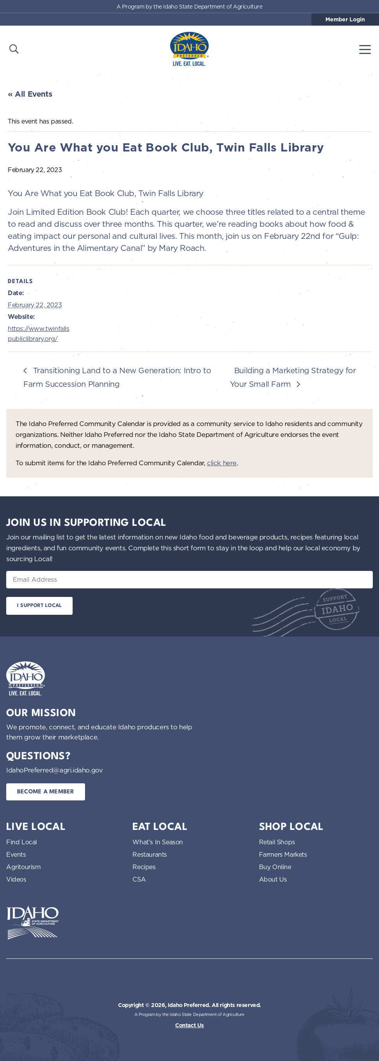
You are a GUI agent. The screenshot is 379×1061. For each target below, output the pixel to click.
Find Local (21, 842)
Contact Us (189, 1025)
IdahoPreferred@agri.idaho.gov (54, 770)
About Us (273, 879)
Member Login (345, 19)
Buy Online (275, 867)
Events (16, 854)
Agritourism (23, 867)
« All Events (30, 94)
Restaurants (149, 854)
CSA (139, 879)
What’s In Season (157, 842)
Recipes (143, 867)
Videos (16, 879)
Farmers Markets (283, 854)
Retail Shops (277, 842)
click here (221, 463)
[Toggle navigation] (365, 49)
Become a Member (45, 792)
